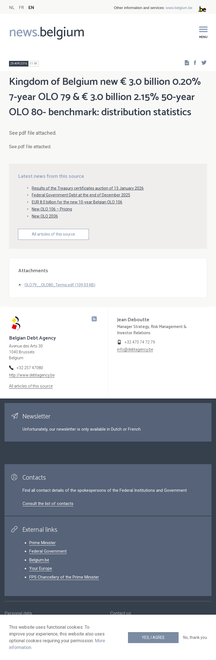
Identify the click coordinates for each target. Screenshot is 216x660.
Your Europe (40, 568)
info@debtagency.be (135, 349)
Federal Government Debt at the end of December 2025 (81, 195)
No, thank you (195, 637)
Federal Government (48, 551)
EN (31, 8)
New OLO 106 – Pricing (52, 209)
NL (11, 8)
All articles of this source (53, 234)
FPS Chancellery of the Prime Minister (64, 577)
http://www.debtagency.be (32, 375)
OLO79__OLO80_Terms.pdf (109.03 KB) (59, 285)
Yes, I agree (153, 637)
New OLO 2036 (45, 216)
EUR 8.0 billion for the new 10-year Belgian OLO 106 (77, 202)
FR (21, 8)
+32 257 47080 (30, 368)
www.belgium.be (179, 8)
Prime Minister (42, 542)
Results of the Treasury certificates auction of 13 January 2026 (88, 188)
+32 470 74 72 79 (140, 342)
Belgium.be (39, 559)
